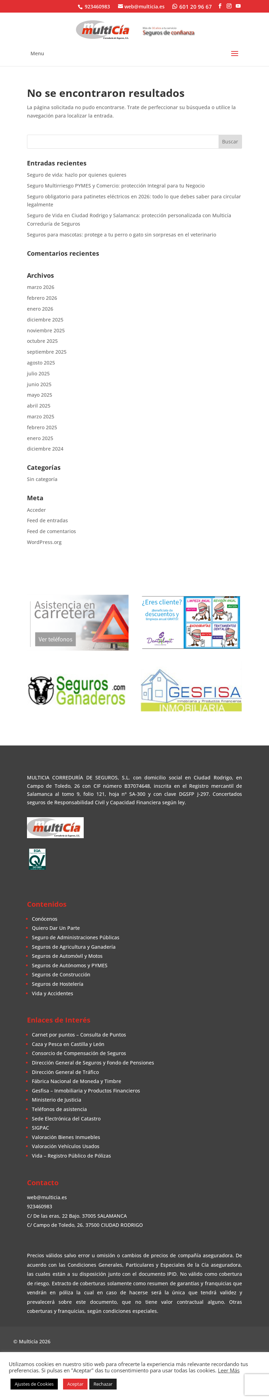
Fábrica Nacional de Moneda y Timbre (76, 1081)
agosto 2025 (41, 362)
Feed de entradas (47, 520)
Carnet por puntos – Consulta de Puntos (79, 1034)
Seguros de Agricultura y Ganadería (74, 946)
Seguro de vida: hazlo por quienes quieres (76, 174)
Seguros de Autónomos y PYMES (70, 965)
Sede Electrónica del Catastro (66, 1118)
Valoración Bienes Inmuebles (66, 1137)
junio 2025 (39, 384)
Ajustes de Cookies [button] (34, 1384)
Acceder (36, 510)
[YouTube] (238, 6)
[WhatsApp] (192, 6)
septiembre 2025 (47, 351)
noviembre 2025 (46, 330)
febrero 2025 (42, 427)
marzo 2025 (40, 416)
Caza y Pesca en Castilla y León (68, 1044)
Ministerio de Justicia (56, 1099)
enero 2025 (40, 438)
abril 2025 (38, 405)
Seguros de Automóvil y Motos (67, 956)
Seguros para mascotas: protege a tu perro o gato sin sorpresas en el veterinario (121, 234)
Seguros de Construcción (61, 974)
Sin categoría (42, 479)
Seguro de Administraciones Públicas (75, 937)
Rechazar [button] (103, 1384)
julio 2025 (38, 373)
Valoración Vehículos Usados (65, 1146)
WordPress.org (44, 542)
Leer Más (229, 1370)
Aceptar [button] (75, 1384)
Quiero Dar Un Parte (56, 928)
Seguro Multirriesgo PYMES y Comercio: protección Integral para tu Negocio (116, 185)
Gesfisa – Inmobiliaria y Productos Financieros (86, 1090)
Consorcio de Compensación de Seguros (79, 1053)
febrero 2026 (42, 298)
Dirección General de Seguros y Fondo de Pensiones (93, 1062)
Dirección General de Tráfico (65, 1072)
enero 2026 (40, 308)
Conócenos (44, 918)
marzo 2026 (40, 287)
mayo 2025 (39, 394)
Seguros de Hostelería (57, 984)
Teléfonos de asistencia (59, 1109)
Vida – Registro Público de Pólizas (71, 1155)
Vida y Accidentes (52, 993)
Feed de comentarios (51, 531)
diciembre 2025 (45, 319)
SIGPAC (40, 1127)
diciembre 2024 (45, 448)
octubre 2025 (42, 341)
